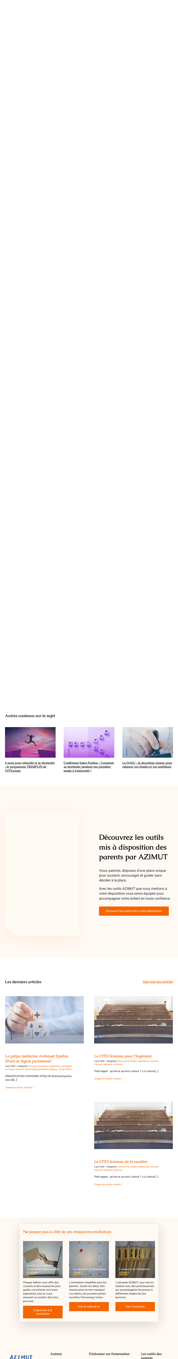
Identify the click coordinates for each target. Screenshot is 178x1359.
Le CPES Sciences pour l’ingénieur (123, 1056)
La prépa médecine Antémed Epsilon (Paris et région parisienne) (36, 1058)
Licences (154, 1061)
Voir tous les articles (157, 981)
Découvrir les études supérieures (44, 1066)
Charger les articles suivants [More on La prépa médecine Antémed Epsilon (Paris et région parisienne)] (18, 1087)
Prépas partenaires (40, 1069)
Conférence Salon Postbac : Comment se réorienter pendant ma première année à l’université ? (89, 767)
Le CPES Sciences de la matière (120, 1161)
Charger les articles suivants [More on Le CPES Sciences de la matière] (107, 1184)
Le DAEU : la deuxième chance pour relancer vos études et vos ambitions (147, 765)
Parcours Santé (23, 1069)
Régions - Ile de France (60, 1069)
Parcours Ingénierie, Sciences (108, 1064)
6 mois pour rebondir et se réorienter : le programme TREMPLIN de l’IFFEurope (30, 767)
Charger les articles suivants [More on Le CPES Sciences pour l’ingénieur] (107, 1078)
